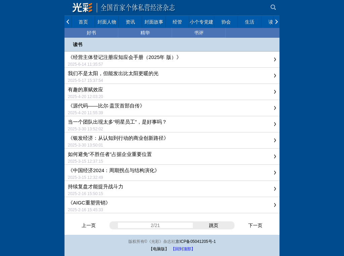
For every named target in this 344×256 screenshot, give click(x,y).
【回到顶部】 (183, 249)
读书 (77, 44)
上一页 (89, 225)
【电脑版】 (159, 249)
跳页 (213, 225)
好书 (91, 32)
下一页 (255, 225)
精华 (145, 32)
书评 (199, 32)
